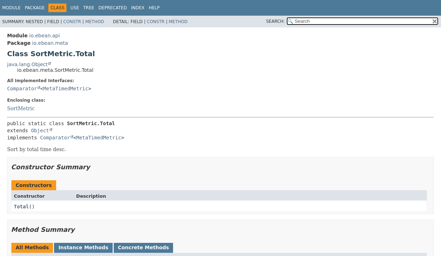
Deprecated (112, 7)
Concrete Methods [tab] (143, 247)
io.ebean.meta (50, 43)
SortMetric (21, 108)
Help (154, 7)
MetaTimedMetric (65, 88)
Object (40, 130)
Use (74, 7)
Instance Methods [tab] (83, 247)
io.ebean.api (44, 35)
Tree (88, 7)
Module (11, 7)
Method (94, 21)
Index (138, 7)
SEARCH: (275, 21)
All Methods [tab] (32, 247)
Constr (72, 21)
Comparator (22, 88)
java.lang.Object (27, 64)
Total (21, 206)
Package (34, 7)
